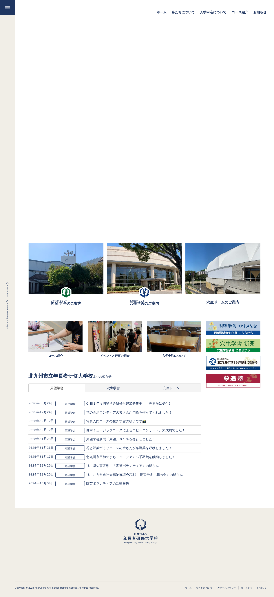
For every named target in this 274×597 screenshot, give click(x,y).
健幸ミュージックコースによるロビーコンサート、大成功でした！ (135, 430)
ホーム (188, 587)
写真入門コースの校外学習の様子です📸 (116, 421)
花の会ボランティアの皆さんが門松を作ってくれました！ (129, 412)
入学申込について (226, 587)
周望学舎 (56, 388)
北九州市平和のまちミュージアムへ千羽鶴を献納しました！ (131, 456)
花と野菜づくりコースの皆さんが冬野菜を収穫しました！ (129, 447)
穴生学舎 (113, 388)
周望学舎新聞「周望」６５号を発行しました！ (121, 439)
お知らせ (261, 587)
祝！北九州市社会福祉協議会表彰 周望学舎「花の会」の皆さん (134, 474)
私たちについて (204, 587)
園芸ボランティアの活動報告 (107, 483)
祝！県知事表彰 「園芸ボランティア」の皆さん (122, 465)
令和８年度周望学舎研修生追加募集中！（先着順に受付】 (129, 403)
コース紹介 (247, 587)
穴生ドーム (171, 388)
